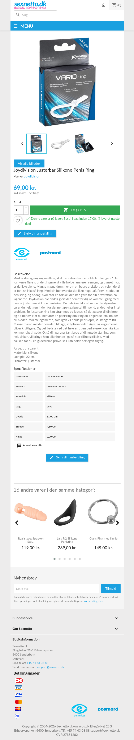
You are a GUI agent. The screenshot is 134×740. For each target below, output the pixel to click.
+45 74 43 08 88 (37, 663)
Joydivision (32, 176)
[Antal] (19, 210)
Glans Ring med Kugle (104, 538)
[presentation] (16, 523)
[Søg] (35, 14)
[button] (54, 559)
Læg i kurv (75, 210)
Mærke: (18, 176)
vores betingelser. (93, 601)
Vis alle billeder (29, 163)
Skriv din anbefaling (34, 233)
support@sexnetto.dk (50, 667)
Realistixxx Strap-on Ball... (31, 540)
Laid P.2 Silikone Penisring (67, 540)
